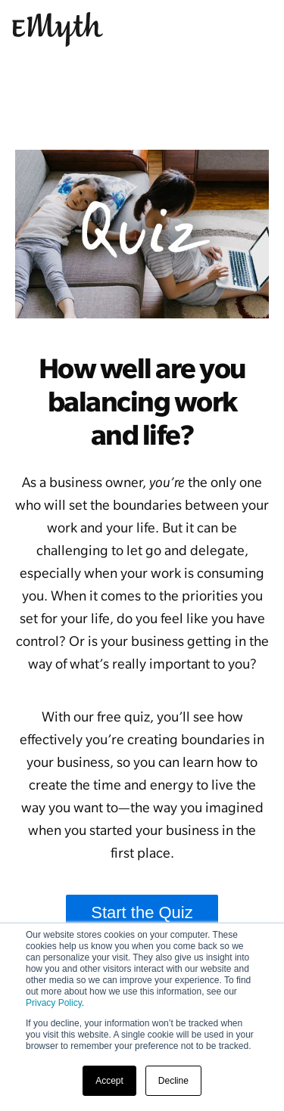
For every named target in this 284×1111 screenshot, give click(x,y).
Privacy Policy (54, 1003)
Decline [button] (173, 1080)
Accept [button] (109, 1080)
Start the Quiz (142, 912)
